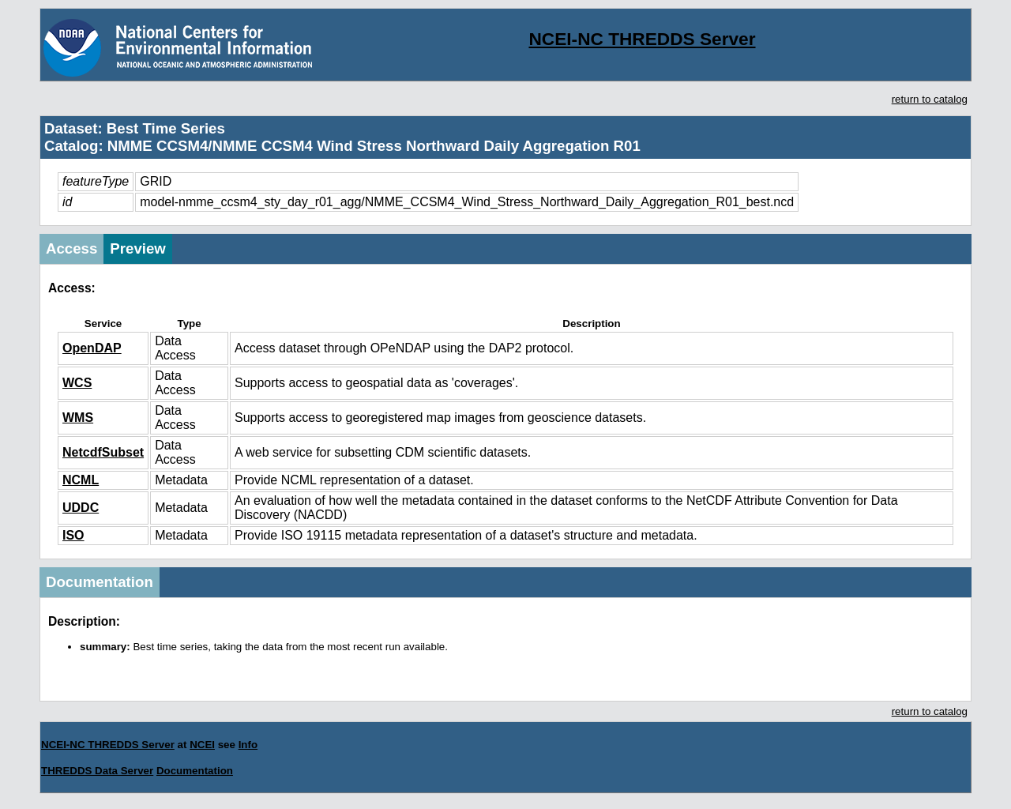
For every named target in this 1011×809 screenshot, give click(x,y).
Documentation (99, 582)
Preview (138, 248)
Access (71, 248)
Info (248, 745)
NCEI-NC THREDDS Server (641, 38)
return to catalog (930, 99)
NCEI (202, 745)
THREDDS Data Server (97, 771)
